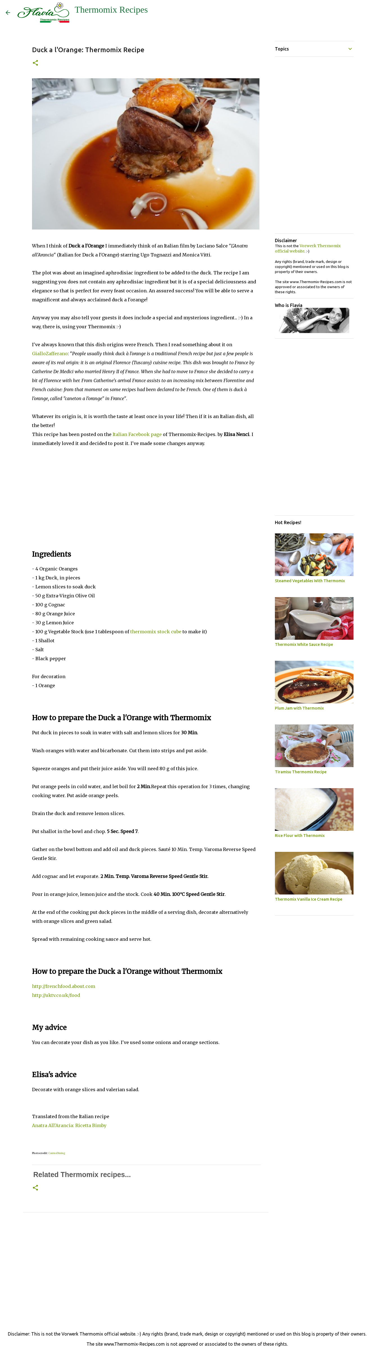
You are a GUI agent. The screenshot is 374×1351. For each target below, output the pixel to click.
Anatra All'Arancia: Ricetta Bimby (69, 1125)
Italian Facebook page (137, 434)
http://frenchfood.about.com (63, 986)
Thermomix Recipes (111, 9)
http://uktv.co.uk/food (56, 995)
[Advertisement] (145, 496)
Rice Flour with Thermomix (300, 835)
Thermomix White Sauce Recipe (304, 644)
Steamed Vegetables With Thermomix (310, 581)
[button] (35, 63)
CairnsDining (56, 1153)
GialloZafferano (50, 353)
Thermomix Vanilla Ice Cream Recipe (308, 899)
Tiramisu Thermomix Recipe (301, 772)
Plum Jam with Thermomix (299, 708)
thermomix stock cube (155, 631)
